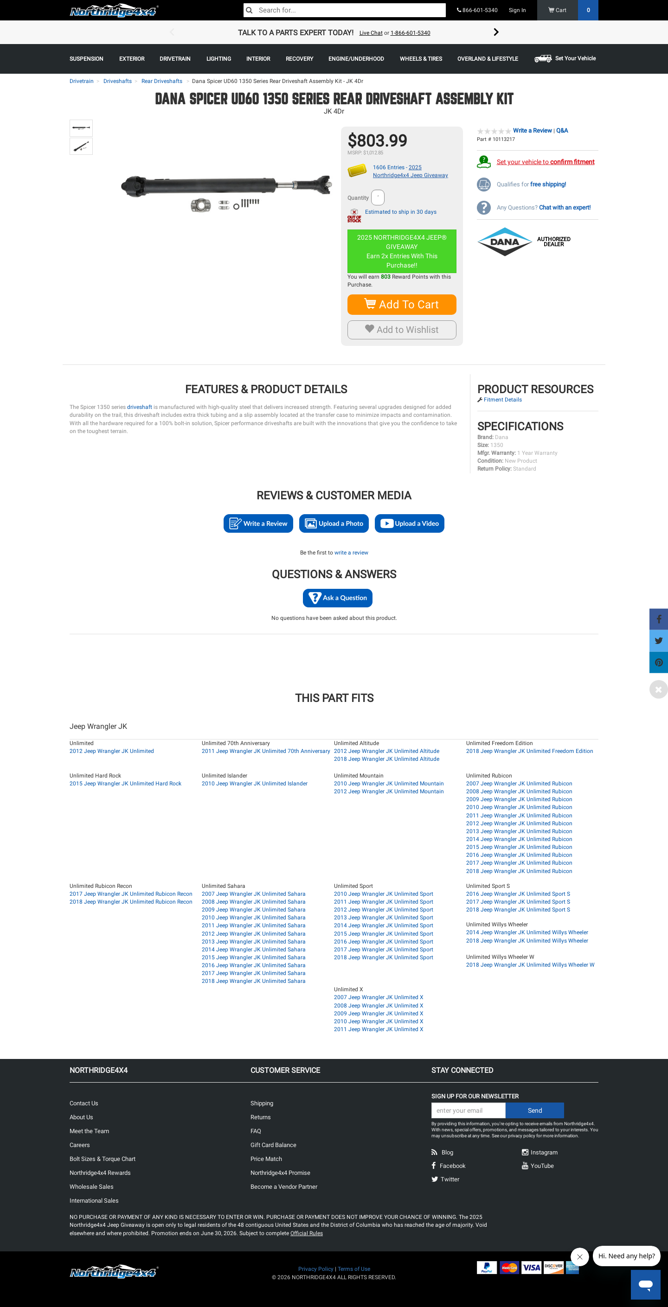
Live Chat (371, 33)
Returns (260, 1117)
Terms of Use (354, 1269)
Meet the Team (89, 1131)
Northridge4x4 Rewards (100, 1172)
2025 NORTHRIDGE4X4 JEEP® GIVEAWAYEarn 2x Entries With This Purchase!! (402, 251)
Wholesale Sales (92, 1186)
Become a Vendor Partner (283, 1186)
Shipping (261, 1103)
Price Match (266, 1158)
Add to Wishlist (402, 329)
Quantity (358, 198)
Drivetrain (82, 81)
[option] (334, 32)
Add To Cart (402, 304)
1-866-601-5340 (410, 33)
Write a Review (532, 130)
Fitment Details (503, 399)
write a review (351, 552)
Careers (80, 1144)
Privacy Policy (316, 1269)
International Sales (94, 1200)
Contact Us (84, 1103)
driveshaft (139, 407)
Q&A (562, 130)
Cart (573, 10)
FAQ (255, 1131)
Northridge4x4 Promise (280, 1172)
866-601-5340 (477, 10)
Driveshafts (117, 81)
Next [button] (496, 32)
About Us (81, 1117)
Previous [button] (171, 32)
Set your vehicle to (546, 162)
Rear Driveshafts (161, 81)
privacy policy (521, 1135)
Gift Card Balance (273, 1144)
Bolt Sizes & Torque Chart (102, 1158)
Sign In (517, 10)
